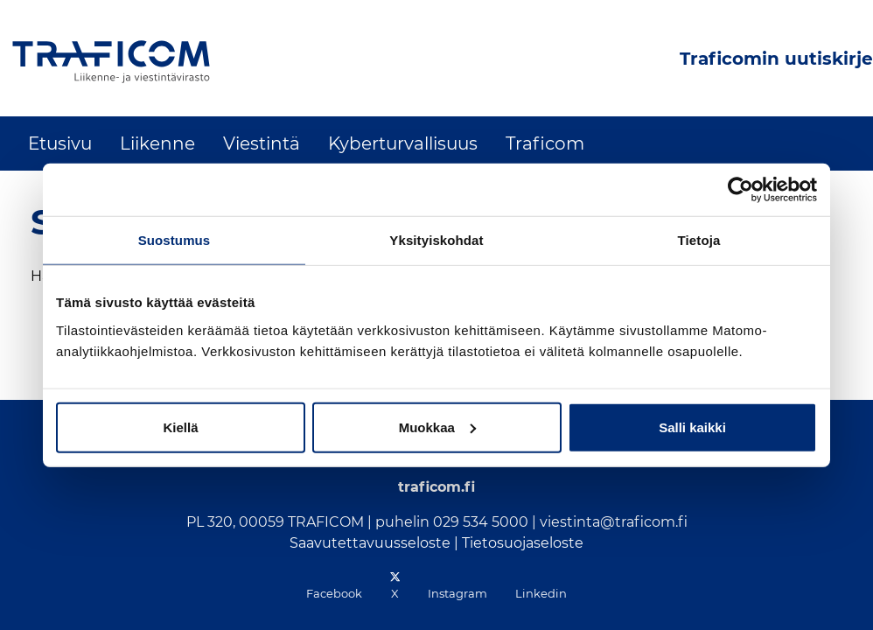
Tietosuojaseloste (522, 543)
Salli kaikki (692, 426)
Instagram (457, 593)
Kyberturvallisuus (403, 143)
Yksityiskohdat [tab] (436, 240)
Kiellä (180, 426)
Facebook (334, 593)
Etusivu (60, 143)
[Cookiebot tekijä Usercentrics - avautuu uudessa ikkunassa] (740, 190)
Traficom (545, 143)
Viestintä (261, 143)
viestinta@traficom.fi (614, 522)
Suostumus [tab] (174, 240)
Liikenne (157, 143)
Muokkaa (437, 426)
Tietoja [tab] (699, 240)
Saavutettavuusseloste (370, 543)
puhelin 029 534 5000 (451, 522)
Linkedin (541, 593)
